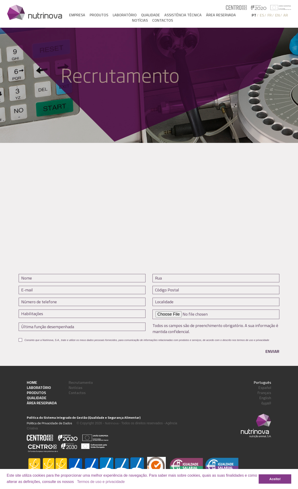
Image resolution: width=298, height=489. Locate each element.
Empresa (77, 15)
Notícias (140, 20)
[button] (75, 482)
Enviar (272, 351)
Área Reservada (42, 402)
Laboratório (125, 15)
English (265, 397)
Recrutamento (81, 382)
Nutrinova (112, 423)
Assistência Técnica (183, 15)
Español (264, 387)
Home (32, 382)
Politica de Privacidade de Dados (49, 423)
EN (277, 15)
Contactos (162, 20)
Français (264, 392)
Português (262, 382)
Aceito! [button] (275, 479)
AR (285, 15)
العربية (266, 402)
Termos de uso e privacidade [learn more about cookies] (101, 482)
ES (262, 15)
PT (254, 15)
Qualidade (150, 15)
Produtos (99, 15)
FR (270, 15)
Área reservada (221, 15)
